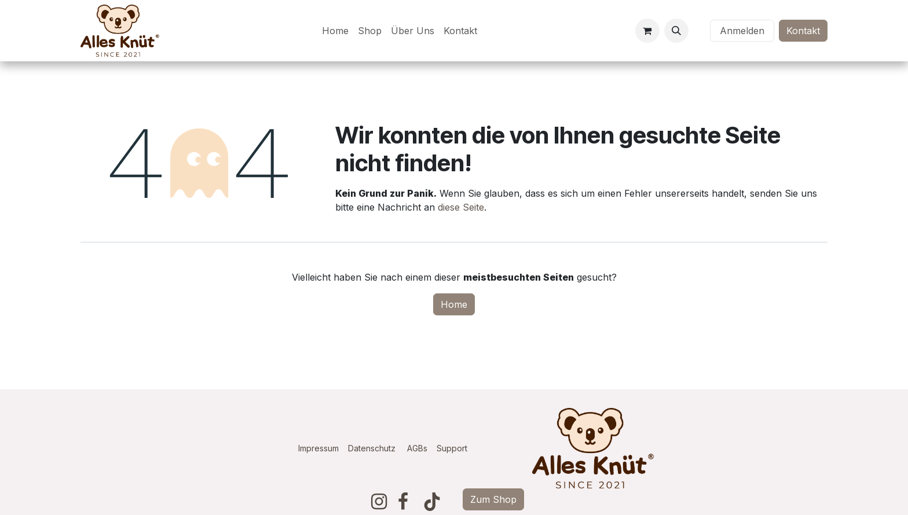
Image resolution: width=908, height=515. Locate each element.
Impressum (318, 448)
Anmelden (742, 30)
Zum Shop (493, 499)
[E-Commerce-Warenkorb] (647, 31)
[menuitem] (335, 30)
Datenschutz (372, 448)
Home (454, 304)
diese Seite (461, 207)
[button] (676, 31)
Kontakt (803, 30)
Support (452, 448)
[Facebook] (403, 501)
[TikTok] (432, 501)
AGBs (422, 448)
